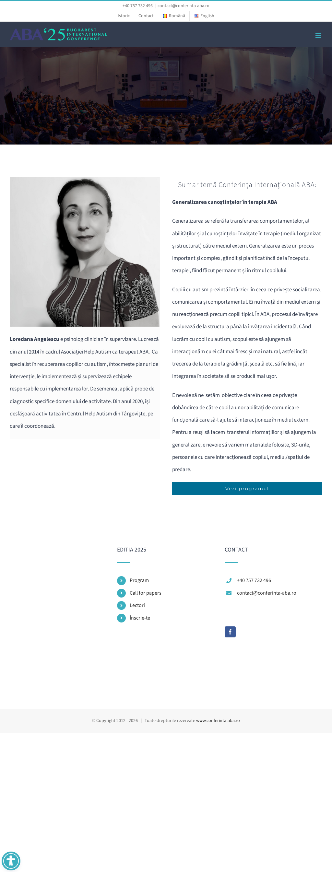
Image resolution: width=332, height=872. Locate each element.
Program (139, 580)
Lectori (137, 605)
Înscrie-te (140, 618)
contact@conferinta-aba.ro (183, 6)
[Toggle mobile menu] (318, 35)
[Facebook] (230, 631)
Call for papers (145, 593)
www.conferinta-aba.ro (218, 720)
